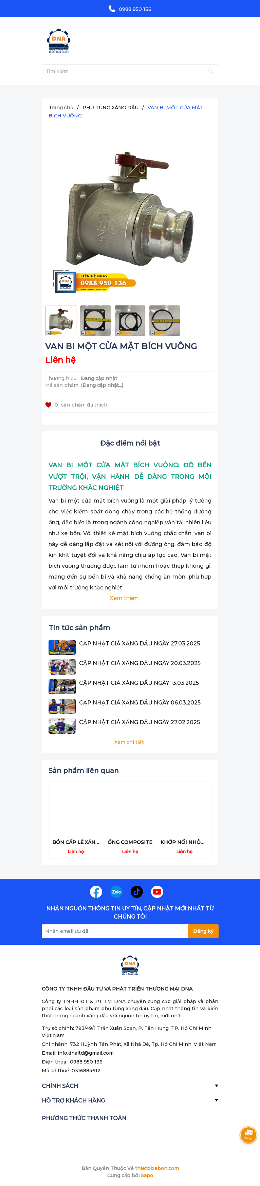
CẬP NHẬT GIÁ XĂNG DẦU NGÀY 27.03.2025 (139, 643)
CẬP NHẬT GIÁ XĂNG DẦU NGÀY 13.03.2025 (139, 683)
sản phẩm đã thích (76, 405)
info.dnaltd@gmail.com (86, 1053)
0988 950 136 (135, 9)
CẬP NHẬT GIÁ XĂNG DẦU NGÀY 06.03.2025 (140, 702)
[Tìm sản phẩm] (130, 71)
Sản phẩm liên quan (84, 771)
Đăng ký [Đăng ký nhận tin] (203, 931)
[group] (130, 217)
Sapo (147, 1175)
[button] (206, 771)
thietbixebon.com (157, 1168)
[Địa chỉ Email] (130, 931)
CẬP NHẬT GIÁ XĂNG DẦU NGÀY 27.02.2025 (139, 722)
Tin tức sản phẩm (79, 628)
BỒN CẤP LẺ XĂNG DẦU (82, 842)
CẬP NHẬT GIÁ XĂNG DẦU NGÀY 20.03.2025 (140, 663)
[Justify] (211, 71)
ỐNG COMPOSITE (130, 842)
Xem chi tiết (129, 742)
